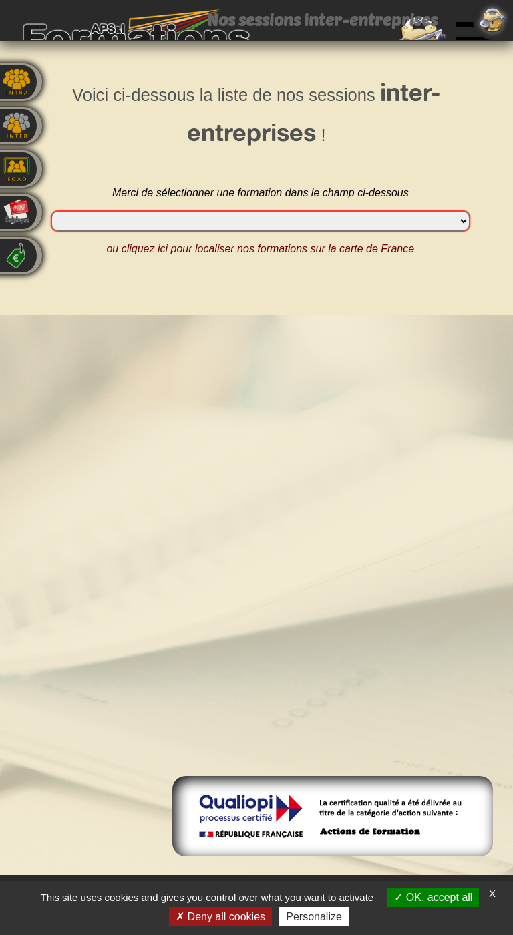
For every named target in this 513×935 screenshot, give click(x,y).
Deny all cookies (220, 916)
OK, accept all (433, 897)
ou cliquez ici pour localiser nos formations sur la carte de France (260, 248)
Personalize (314, 916)
